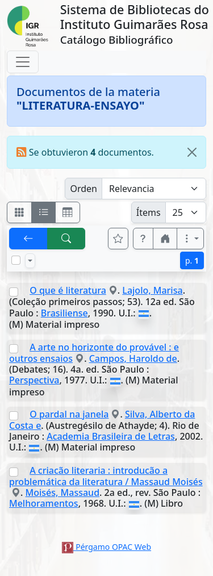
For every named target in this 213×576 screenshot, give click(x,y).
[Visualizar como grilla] (67, 212)
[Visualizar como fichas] (19, 212)
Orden (83, 188)
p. (192, 260)
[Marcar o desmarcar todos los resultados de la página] (15, 260)
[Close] (192, 152)
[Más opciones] (190, 238)
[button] (143, 238)
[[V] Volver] (28, 238)
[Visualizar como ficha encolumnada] (43, 212)
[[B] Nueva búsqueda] (66, 238)
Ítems (148, 212)
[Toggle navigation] (23, 62)
